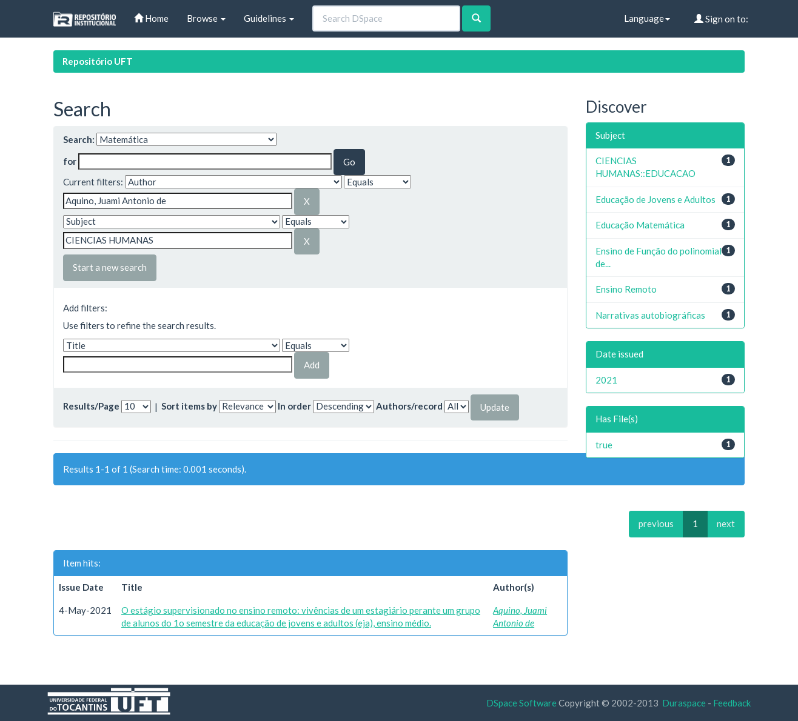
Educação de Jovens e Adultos (655, 199)
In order (294, 405)
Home (151, 18)
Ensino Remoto (626, 289)
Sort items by (189, 405)
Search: (79, 139)
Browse (206, 18)
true (603, 444)
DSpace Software (521, 702)
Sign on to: (721, 18)
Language (647, 18)
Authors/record (409, 405)
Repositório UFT (97, 61)
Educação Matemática (640, 224)
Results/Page (91, 405)
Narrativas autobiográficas (650, 315)
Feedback (732, 702)
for (69, 161)
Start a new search (110, 267)
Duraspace (684, 702)
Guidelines (269, 18)
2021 (606, 379)
